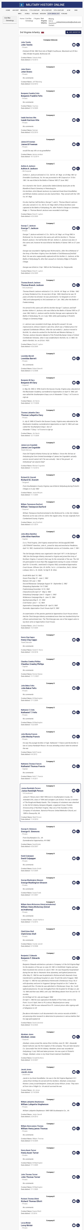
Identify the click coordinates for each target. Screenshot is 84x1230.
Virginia (37, 18)
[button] (41, 42)
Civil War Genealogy (29, 20)
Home (22, 18)
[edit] (78, 44)
